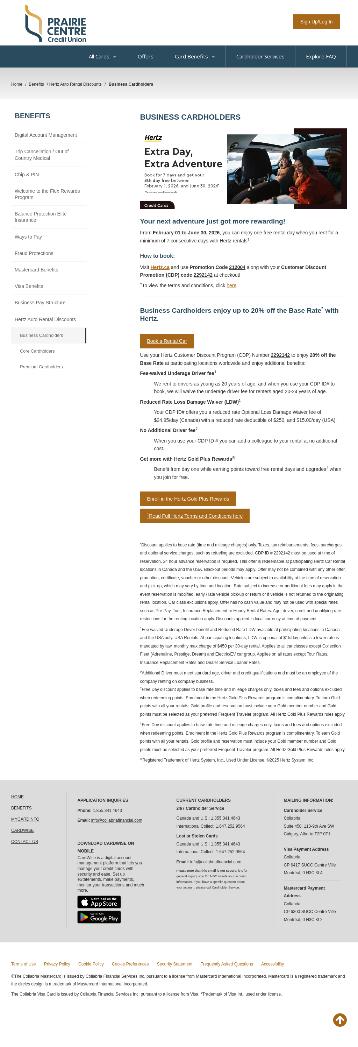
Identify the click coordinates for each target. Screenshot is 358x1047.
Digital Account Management (46, 135)
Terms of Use (23, 964)
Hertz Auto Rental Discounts (45, 319)
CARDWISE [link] (22, 830)
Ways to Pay (28, 237)
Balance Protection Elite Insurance (41, 217)
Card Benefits (195, 56)
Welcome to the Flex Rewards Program (47, 194)
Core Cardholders (37, 351)
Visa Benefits (29, 286)
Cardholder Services (260, 56)
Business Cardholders (41, 335)
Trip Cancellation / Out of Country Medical (42, 155)
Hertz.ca (160, 267)
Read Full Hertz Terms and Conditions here (195, 516)
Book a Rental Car (167, 341)
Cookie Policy (91, 964)
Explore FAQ (321, 56)
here (231, 285)
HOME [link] (17, 796)
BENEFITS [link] (21, 808)
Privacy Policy (57, 964)
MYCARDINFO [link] (25, 819)
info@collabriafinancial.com (116, 820)
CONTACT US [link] (24, 841)
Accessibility (272, 964)
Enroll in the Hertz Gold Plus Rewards (188, 499)
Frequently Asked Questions (227, 964)
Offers (145, 56)
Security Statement (174, 964)
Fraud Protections (34, 253)
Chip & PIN (27, 174)
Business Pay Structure (40, 302)
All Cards (102, 56)
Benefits (32, 116)
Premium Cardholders (41, 367)
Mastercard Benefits (36, 270)
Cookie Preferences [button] (130, 964)
